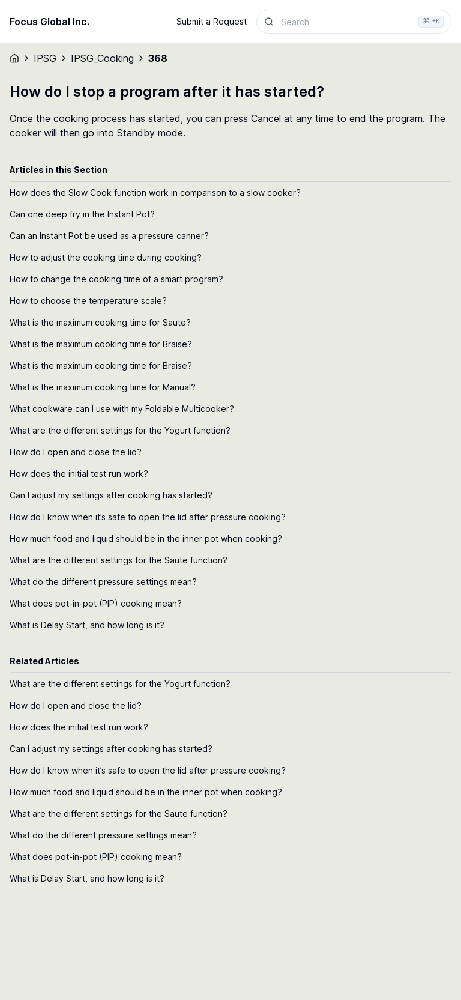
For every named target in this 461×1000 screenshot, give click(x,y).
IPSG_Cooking (102, 58)
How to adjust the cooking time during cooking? (106, 257)
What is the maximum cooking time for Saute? (100, 322)
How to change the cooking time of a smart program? (116, 279)
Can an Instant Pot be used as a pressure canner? (109, 236)
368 (157, 58)
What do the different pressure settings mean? (103, 582)
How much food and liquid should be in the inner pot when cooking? (146, 538)
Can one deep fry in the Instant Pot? (82, 214)
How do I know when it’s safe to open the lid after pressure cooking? (148, 517)
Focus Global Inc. (49, 22)
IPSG (45, 58)
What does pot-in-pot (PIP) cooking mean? (96, 603)
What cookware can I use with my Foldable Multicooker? (122, 409)
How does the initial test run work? (79, 473)
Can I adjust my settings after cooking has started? (111, 495)
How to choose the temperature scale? (88, 300)
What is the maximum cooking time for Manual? (103, 387)
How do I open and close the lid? (76, 452)
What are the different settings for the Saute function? (118, 560)
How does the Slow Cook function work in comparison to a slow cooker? (155, 192)
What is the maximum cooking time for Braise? (101, 344)
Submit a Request (211, 21)
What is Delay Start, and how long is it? (87, 625)
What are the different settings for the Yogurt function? (120, 430)
